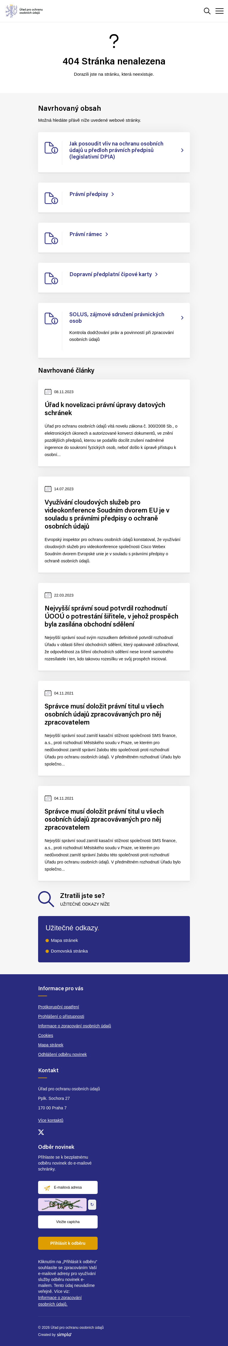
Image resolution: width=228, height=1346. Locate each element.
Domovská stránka (69, 950)
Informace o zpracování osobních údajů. (60, 1301)
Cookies (45, 1035)
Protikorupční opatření (58, 1007)
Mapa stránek (64, 940)
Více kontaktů (50, 1120)
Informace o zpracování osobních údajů (74, 1026)
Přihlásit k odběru (67, 1243)
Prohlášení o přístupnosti (61, 1016)
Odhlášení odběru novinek (62, 1054)
